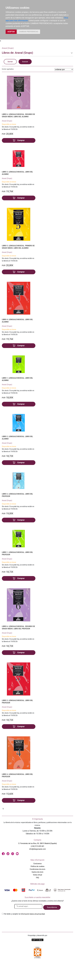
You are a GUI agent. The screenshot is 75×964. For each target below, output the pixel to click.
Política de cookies (37, 866)
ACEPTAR (11, 32)
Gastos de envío (37, 872)
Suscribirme (52, 907)
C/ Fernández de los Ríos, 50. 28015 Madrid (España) (37, 843)
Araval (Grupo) (7, 121)
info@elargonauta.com (37, 849)
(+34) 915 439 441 (37, 846)
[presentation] (19, 920)
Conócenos (37, 863)
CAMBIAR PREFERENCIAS (28, 32)
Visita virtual (37, 875)
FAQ (37, 878)
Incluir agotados (8, 69)
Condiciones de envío (37, 869)
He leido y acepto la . (24, 914)
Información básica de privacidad (33, 914)
